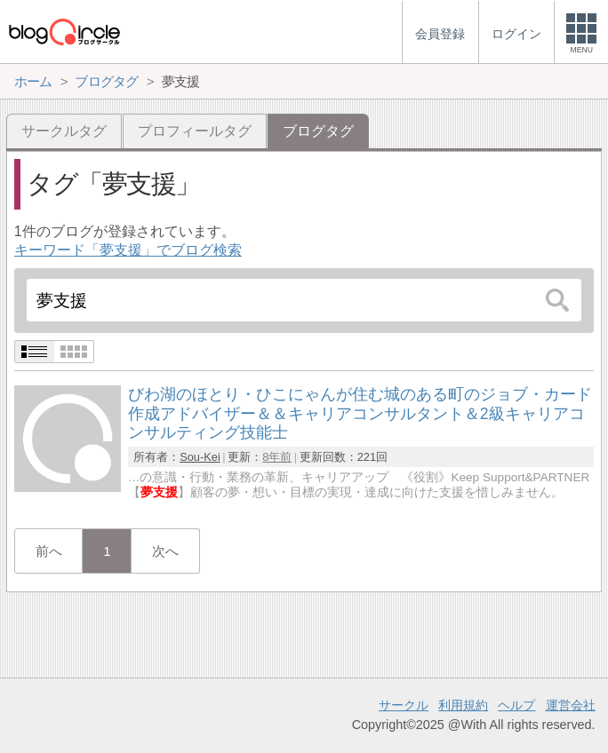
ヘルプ (516, 705)
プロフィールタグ (195, 131)
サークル (403, 705)
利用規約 (463, 705)
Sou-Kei (200, 457)
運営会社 (571, 705)
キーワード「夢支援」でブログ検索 (128, 250)
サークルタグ (64, 131)
